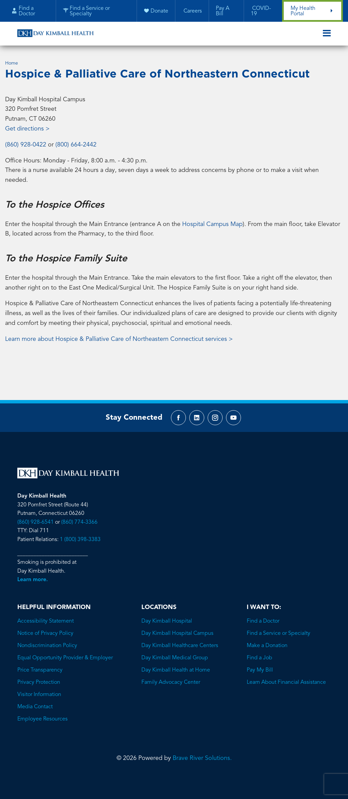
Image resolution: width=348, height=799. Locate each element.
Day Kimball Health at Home (175, 670)
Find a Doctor (263, 621)
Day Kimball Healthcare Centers (179, 645)
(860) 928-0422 (25, 145)
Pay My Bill (260, 670)
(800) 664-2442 (76, 145)
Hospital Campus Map (212, 224)
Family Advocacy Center (170, 682)
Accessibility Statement (45, 621)
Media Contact (35, 707)
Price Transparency (40, 670)
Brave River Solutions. (202, 758)
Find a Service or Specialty (278, 633)
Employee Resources (42, 719)
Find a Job (259, 658)
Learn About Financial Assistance (286, 682)
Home (11, 63)
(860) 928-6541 (35, 522)
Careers (192, 11)
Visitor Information (39, 694)
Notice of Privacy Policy (45, 633)
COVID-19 (261, 11)
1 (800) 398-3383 (80, 539)
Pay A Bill (222, 11)
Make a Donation (267, 645)
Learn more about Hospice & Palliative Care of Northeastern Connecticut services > (119, 339)
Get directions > (27, 129)
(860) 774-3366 (79, 522)
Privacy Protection (38, 682)
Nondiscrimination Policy (47, 645)
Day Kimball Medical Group (174, 658)
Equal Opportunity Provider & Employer (65, 658)
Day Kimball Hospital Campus (177, 633)
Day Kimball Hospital (166, 621)
